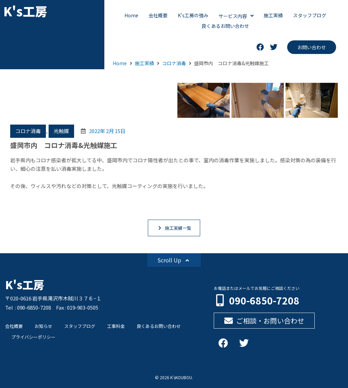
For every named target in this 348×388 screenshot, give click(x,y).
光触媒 (61, 130)
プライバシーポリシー (33, 337)
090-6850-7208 (264, 300)
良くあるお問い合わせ (159, 326)
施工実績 (144, 63)
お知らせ (43, 326)
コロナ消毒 (174, 63)
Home (120, 63)
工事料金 (116, 326)
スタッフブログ (79, 326)
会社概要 (14, 326)
